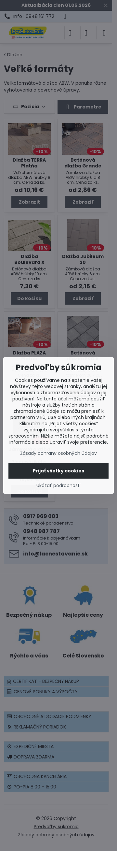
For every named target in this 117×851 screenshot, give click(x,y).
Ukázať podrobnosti (58, 486)
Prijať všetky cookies (58, 471)
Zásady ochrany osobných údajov (58, 453)
